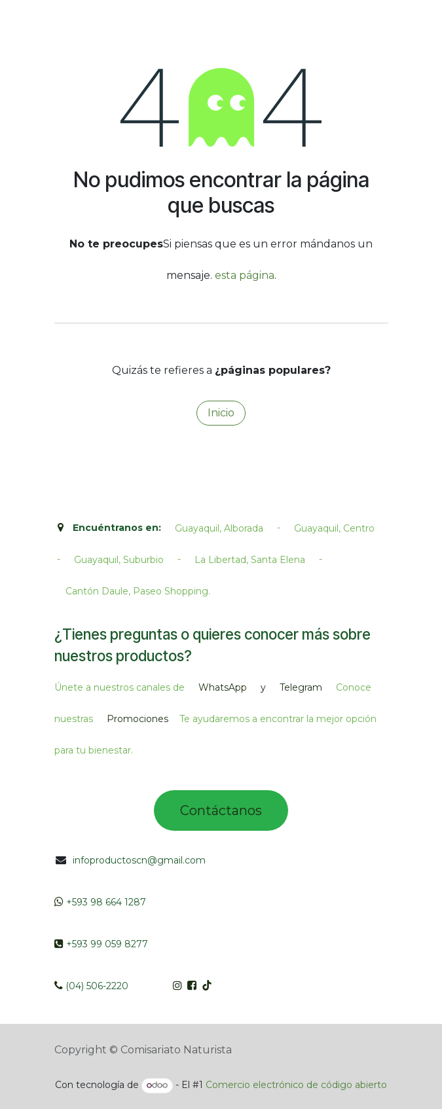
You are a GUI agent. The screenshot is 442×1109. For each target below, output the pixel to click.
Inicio (221, 413)
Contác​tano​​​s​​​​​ (221, 810)
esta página (244, 275)
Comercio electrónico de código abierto (296, 1085)
